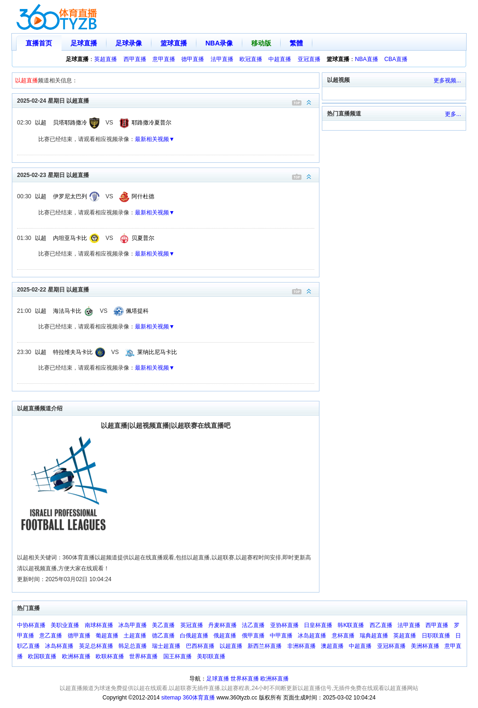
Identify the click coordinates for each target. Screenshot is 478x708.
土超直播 (135, 635)
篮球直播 (173, 43)
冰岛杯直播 (59, 646)
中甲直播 (281, 635)
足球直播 (84, 43)
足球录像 (128, 43)
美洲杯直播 (425, 646)
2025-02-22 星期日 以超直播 (168, 289)
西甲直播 (135, 59)
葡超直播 (107, 635)
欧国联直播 (42, 656)
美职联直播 (211, 656)
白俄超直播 (194, 635)
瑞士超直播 (166, 646)
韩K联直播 (350, 625)
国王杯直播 (177, 656)
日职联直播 (436, 635)
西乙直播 (381, 625)
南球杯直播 (99, 625)
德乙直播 (163, 635)
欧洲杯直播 (76, 656)
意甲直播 (163, 59)
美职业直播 (65, 625)
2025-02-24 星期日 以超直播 (168, 100)
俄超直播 (224, 635)
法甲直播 (222, 59)
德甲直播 (192, 59)
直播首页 (39, 43)
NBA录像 (219, 43)
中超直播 (279, 59)
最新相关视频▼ (155, 139)
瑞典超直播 (374, 635)
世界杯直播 (143, 656)
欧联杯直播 (110, 656)
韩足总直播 (132, 646)
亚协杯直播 (284, 625)
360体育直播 (199, 697)
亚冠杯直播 (391, 646)
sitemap (171, 697)
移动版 (261, 43)
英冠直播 (191, 625)
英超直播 (105, 59)
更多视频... (447, 80)
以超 (40, 122)
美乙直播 (163, 625)
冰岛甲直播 (132, 625)
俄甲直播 (253, 635)
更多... (453, 114)
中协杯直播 (31, 625)
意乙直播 (50, 635)
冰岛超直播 (312, 635)
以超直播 (231, 646)
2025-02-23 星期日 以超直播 (168, 174)
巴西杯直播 (200, 646)
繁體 (296, 43)
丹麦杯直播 (222, 625)
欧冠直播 (250, 59)
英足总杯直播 (96, 646)
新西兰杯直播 (265, 646)
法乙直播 (253, 625)
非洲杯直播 (301, 646)
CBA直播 (395, 59)
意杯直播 (343, 635)
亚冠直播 (309, 59)
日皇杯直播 (318, 625)
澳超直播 (332, 646)
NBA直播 (366, 59)
